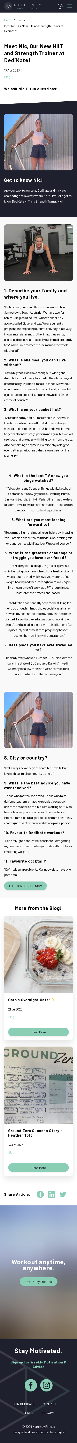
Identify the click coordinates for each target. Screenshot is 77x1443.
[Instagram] (46, 1386)
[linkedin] (51, 1194)
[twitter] (63, 1194)
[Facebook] (31, 1386)
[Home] (23, 6)
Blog (19, 20)
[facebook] (40, 1194)
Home (8, 20)
